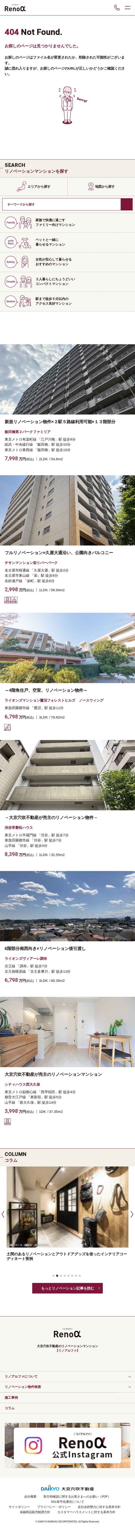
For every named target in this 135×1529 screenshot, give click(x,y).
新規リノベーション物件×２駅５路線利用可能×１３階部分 (60, 421)
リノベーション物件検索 (23, 1387)
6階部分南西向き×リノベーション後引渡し (45, 948)
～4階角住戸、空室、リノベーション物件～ (46, 690)
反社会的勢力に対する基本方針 (99, 1507)
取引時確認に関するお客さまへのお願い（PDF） (77, 1496)
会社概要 (30, 1496)
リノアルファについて (21, 1376)
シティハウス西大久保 (22, 1084)
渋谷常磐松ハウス (19, 828)
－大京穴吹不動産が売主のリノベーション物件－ (51, 817)
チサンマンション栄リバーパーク (31, 563)
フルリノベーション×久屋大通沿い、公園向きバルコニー (59, 552)
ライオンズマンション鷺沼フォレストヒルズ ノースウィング (54, 700)
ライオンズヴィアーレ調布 (26, 959)
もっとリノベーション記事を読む (67, 1288)
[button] (2, 1214)
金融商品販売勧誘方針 (35, 1512)
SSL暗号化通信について (67, 1501)
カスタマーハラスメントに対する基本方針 (86, 1512)
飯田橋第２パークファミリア (28, 432)
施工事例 (11, 1397)
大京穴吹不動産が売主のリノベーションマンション (53, 1074)
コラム (10, 1408)
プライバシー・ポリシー (54, 1507)
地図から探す (105, 186)
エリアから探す (39, 186)
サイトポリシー (19, 1507)
